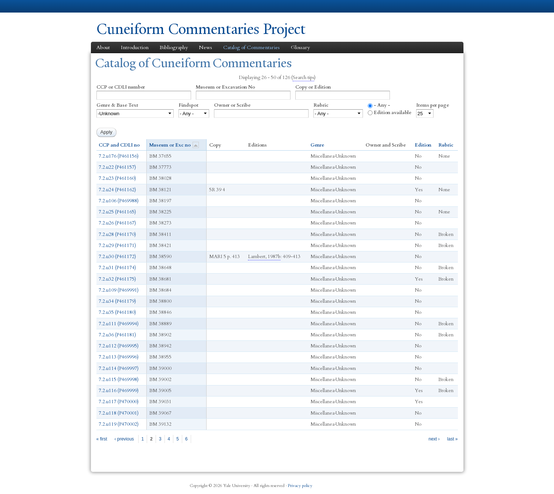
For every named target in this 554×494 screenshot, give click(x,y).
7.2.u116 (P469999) (119, 390)
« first (101, 439)
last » (452, 439)
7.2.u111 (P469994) (119, 323)
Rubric (321, 105)
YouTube (433, 482)
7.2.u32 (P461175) (117, 279)
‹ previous (124, 439)
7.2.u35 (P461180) (117, 312)
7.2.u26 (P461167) (117, 223)
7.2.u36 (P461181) (117, 335)
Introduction (135, 47)
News (205, 47)
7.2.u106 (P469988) (119, 201)
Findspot (188, 105)
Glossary (300, 47)
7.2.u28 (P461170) (117, 234)
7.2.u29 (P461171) (117, 245)
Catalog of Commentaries (251, 47)
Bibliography (174, 47)
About (103, 47)
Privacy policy (300, 485)
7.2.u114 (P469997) (119, 368)
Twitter (398, 482)
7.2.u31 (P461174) (117, 267)
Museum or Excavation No (225, 87)
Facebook (380, 482)
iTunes (415, 482)
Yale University (117, 6)
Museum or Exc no (174, 145)
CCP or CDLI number (120, 87)
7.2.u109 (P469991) (119, 290)
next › (433, 439)
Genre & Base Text (117, 105)
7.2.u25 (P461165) (117, 212)
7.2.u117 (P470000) (119, 401)
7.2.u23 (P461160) (117, 178)
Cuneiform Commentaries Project (201, 29)
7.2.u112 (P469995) (119, 346)
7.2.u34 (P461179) (117, 301)
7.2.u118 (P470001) (119, 413)
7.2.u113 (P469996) (119, 357)
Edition (423, 145)
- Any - (382, 105)
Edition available (392, 112)
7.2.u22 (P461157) (117, 167)
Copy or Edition (313, 87)
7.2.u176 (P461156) (119, 156)
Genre (317, 145)
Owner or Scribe (232, 105)
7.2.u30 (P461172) (117, 256)
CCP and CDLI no (119, 145)
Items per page (432, 105)
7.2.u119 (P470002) (119, 424)
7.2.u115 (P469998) (119, 379)
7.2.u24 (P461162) (117, 189)
